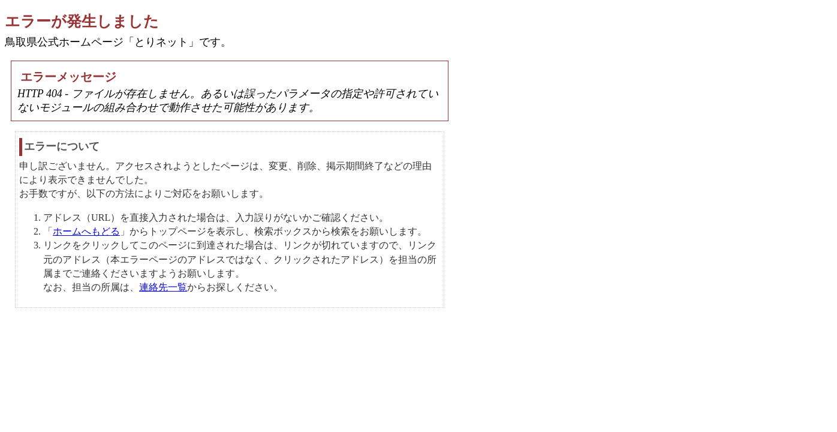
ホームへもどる (86, 231)
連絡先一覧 (163, 287)
